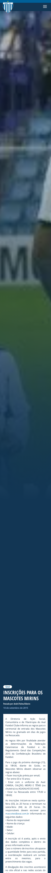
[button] (45, 7)
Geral (7, 686)
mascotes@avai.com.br (17, 813)
